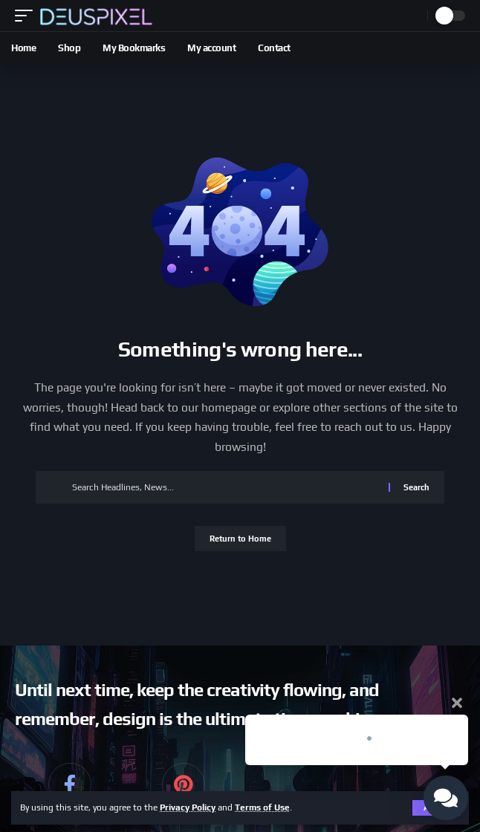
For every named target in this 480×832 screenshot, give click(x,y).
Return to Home (240, 538)
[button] (27, 15)
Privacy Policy (187, 807)
